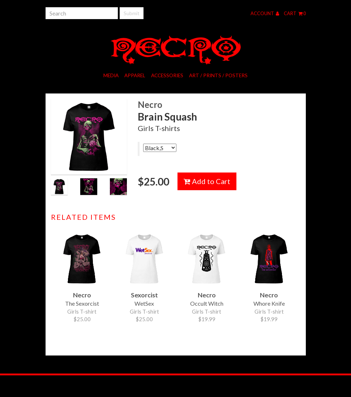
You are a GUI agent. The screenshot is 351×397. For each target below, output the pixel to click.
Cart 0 (295, 13)
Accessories (167, 75)
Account (265, 13)
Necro (150, 104)
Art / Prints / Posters (218, 75)
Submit (132, 13)
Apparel (134, 75)
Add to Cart (207, 181)
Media (111, 75)
